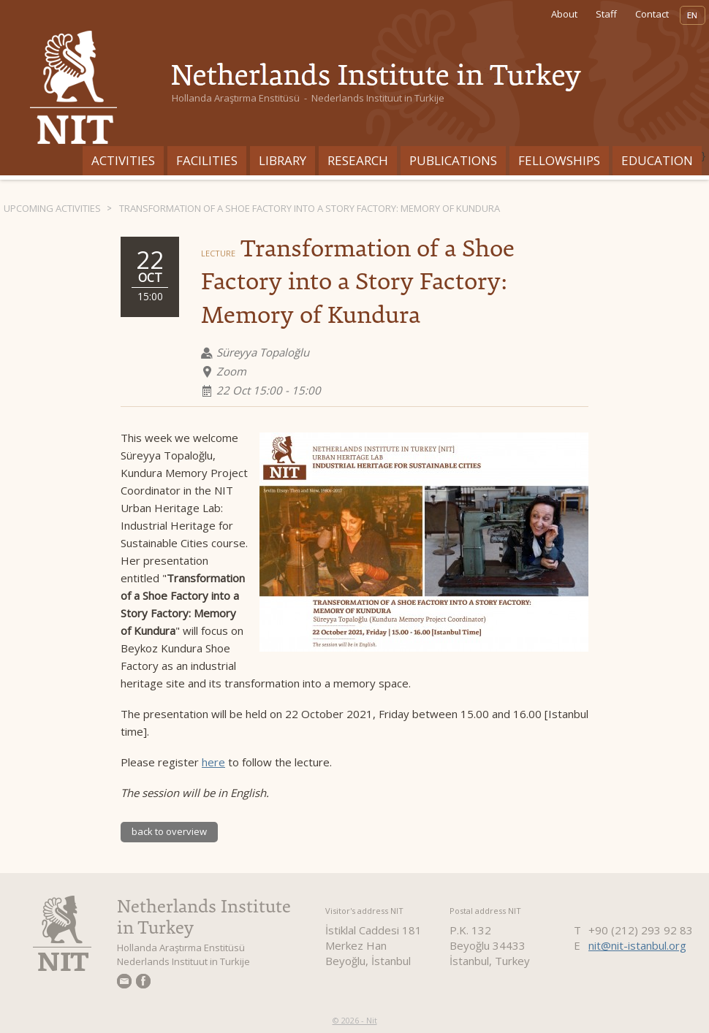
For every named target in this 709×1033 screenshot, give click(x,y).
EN (692, 15)
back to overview (169, 831)
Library (282, 160)
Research (357, 160)
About (564, 13)
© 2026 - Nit (355, 1020)
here (213, 762)
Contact (652, 13)
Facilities (207, 160)
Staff (606, 13)
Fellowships (559, 160)
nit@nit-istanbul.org (637, 945)
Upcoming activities (52, 208)
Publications (453, 160)
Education (657, 160)
